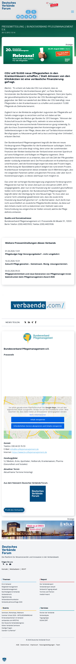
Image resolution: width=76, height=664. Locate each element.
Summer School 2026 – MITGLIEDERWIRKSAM (17, 615)
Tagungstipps (44, 618)
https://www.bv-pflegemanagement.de (29, 452)
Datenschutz (25, 645)
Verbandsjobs (44, 615)
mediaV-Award (45, 594)
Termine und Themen (47, 592)
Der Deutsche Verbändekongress (13, 623)
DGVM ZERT (44, 620)
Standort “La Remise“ (9, 630)
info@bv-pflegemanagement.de (24, 449)
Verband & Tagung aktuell (48, 589)
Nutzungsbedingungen (47, 645)
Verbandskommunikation (10, 599)
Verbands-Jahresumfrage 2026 (12, 602)
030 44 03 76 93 (18, 446)
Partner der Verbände (47, 613)
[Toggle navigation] (72, 11)
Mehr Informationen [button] (38, 415)
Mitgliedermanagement (10, 587)
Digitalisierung (6, 597)
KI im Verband (6, 584)
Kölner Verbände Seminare (11, 625)
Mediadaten (15, 569)
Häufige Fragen (7, 628)
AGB (17, 645)
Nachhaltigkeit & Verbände (11, 592)
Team (58, 645)
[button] (4, 659)
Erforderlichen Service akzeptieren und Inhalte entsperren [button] (38, 426)
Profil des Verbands (14, 510)
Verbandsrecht (7, 594)
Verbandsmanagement (9, 589)
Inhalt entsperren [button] (38, 419)
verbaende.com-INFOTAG (10, 620)
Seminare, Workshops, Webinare (13, 613)
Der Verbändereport (46, 584)
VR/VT (23, 569)
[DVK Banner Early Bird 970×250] (38, 47)
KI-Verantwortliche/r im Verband (12, 618)
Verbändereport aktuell (47, 587)
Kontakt (5, 569)
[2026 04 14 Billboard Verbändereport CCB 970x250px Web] (38, 522)
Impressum (34, 645)
